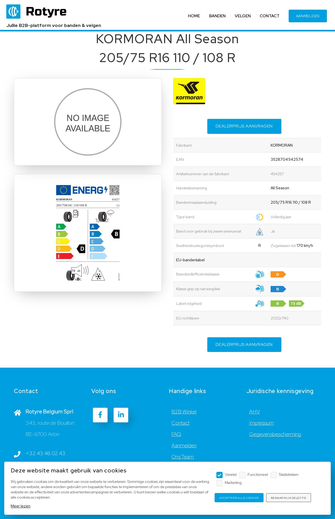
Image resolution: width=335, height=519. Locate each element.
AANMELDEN (308, 16)
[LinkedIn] (121, 415)
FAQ (176, 434)
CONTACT (270, 16)
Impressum (261, 422)
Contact (180, 422)
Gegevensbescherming (275, 434)
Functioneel (258, 474)
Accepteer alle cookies (239, 498)
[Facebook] (100, 415)
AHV (254, 411)
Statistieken (288, 474)
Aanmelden (184, 445)
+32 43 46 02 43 (45, 453)
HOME (194, 16)
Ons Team (182, 456)
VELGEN (243, 16)
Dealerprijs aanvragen (244, 126)
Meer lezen (20, 506)
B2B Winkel (183, 411)
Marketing (233, 482)
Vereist (231, 474)
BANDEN (217, 16)
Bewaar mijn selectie (288, 498)
